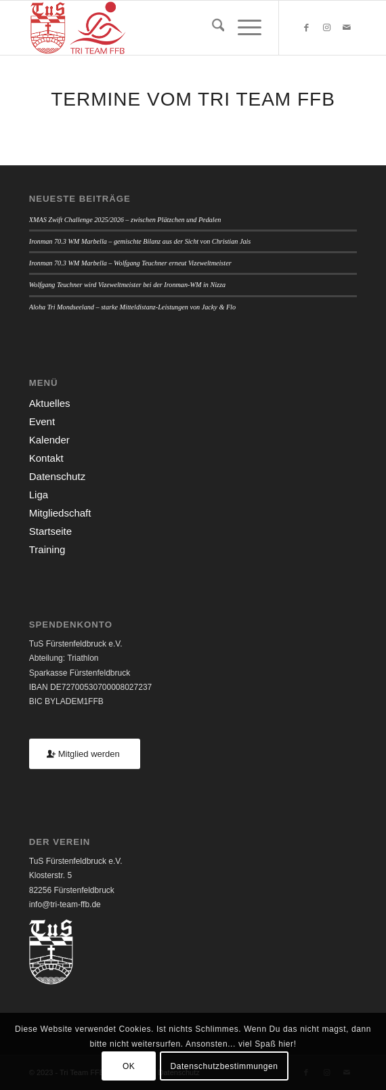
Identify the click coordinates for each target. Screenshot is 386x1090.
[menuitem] (211, 28)
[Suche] (211, 28)
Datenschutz (57, 476)
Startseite (50, 531)
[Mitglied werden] (84, 754)
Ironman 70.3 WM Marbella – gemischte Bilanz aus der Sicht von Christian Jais (140, 241)
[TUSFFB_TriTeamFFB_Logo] (160, 28)
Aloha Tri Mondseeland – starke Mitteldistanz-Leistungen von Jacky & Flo (132, 307)
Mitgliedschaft (60, 513)
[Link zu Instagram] (326, 28)
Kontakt (46, 458)
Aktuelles (49, 403)
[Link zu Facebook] (306, 28)
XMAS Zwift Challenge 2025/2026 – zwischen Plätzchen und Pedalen (125, 219)
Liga (38, 494)
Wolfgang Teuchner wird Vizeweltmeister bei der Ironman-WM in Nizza (127, 284)
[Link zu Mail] (347, 28)
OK (129, 1066)
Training (47, 549)
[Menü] (242, 28)
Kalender (49, 439)
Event (42, 421)
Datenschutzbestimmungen (224, 1066)
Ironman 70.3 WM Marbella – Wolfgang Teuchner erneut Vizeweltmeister (130, 263)
